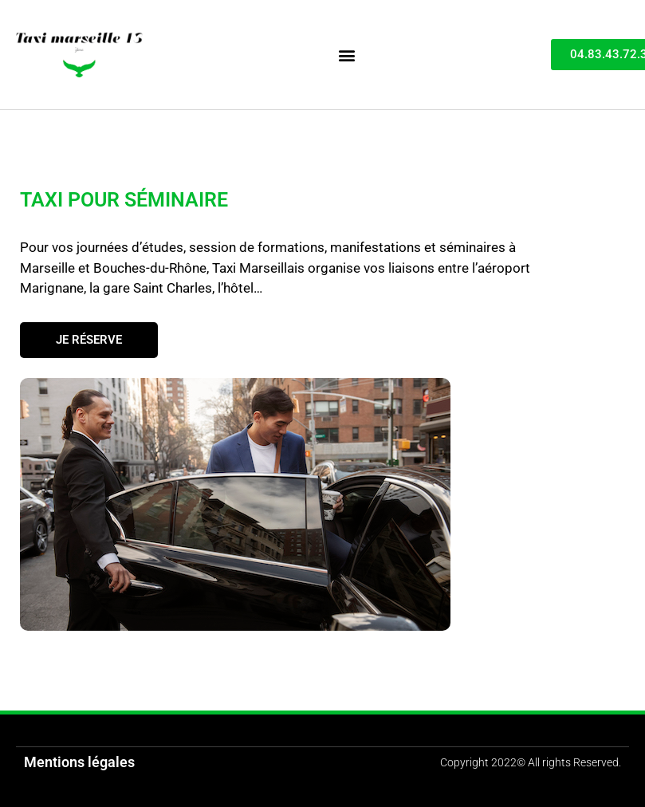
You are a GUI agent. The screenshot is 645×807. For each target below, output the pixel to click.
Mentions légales (79, 762)
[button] (346, 54)
